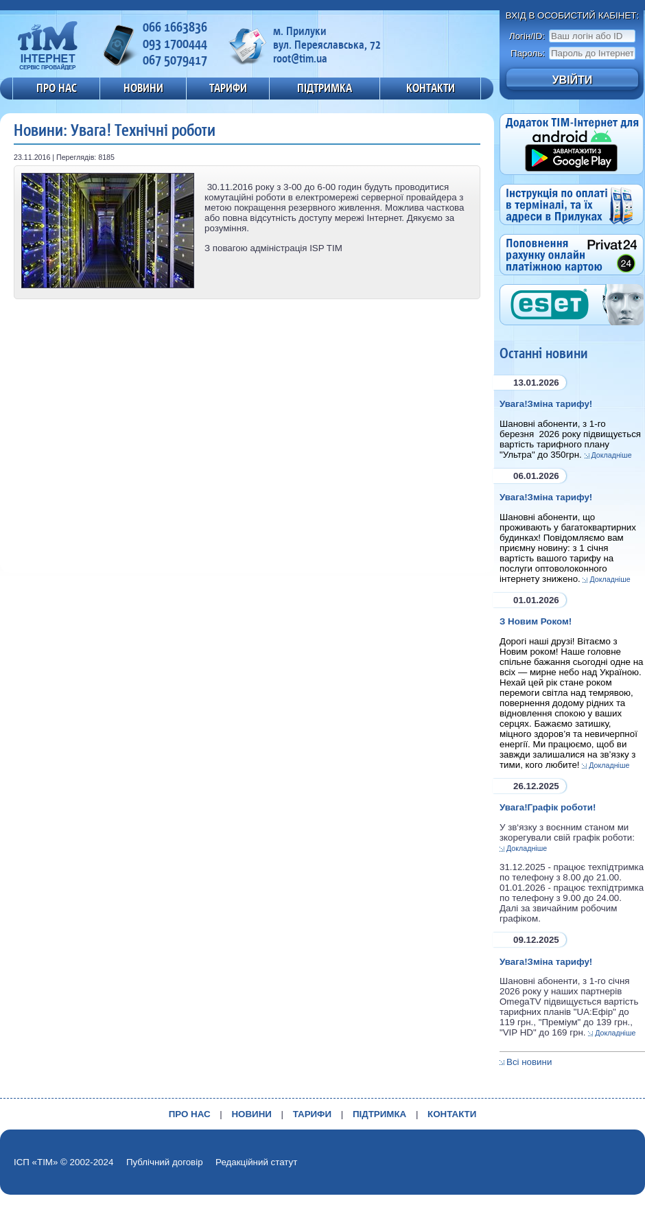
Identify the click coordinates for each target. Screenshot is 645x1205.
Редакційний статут (256, 1162)
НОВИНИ (143, 88)
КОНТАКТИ (430, 88)
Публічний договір (164, 1162)
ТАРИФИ (228, 88)
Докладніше (611, 455)
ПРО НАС (56, 88)
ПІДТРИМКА (324, 88)
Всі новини (529, 1062)
